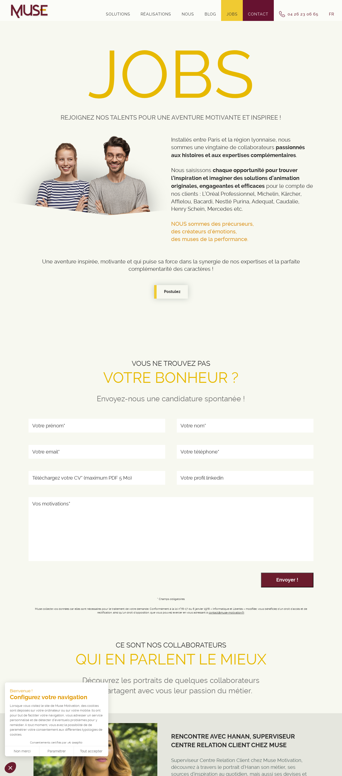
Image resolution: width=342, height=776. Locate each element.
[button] (10, 768)
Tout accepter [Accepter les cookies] (91, 751)
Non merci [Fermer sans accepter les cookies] (22, 751)
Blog (210, 14)
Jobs (232, 14)
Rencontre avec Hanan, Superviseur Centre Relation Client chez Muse (233, 740)
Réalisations (156, 14)
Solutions (118, 14)
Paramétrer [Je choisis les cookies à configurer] (57, 751)
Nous (188, 14)
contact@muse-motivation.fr (226, 612)
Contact (258, 14)
